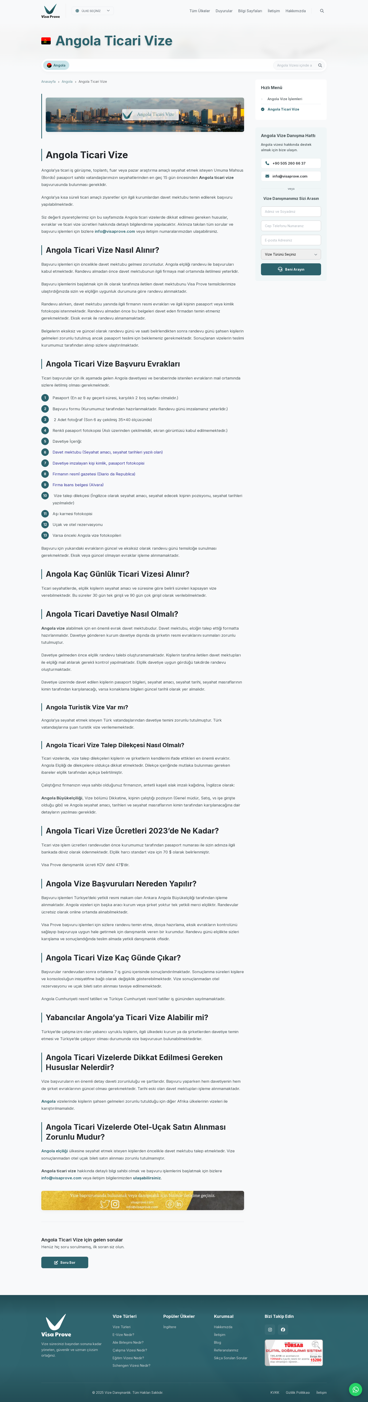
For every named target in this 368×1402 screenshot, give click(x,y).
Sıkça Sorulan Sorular (230, 1358)
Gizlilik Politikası (298, 1392)
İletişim (274, 11)
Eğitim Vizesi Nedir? (128, 1358)
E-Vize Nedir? (123, 1335)
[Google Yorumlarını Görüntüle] (34, 1388)
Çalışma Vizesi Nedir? (130, 1350)
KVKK (275, 1392)
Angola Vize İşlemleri (285, 99)
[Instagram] (270, 1329)
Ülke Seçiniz (91, 11)
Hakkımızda (296, 11)
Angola (67, 81)
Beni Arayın (291, 269)
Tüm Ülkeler (199, 11)
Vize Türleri (121, 1327)
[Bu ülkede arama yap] (299, 65)
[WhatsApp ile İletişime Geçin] (355, 1389)
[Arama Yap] (322, 11)
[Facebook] (283, 1329)
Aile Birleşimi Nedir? (128, 1342)
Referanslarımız (226, 1350)
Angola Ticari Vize (283, 109)
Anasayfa (48, 81)
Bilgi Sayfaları (250, 11)
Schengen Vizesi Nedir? (131, 1365)
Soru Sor (64, 1262)
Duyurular (224, 11)
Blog (217, 1342)
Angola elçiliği (54, 1151)
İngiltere (169, 1327)
